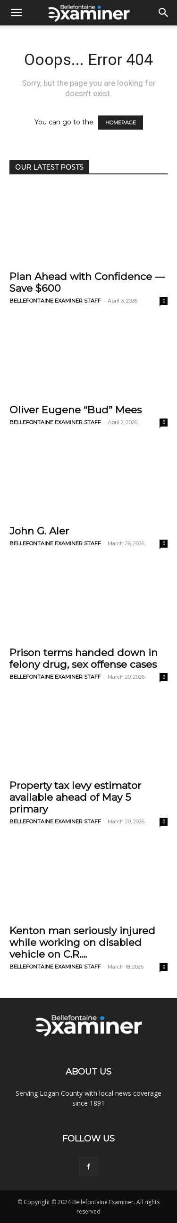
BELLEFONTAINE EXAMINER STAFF (55, 300)
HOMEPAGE (120, 122)
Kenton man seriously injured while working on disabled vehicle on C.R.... (82, 942)
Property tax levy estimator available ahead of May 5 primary (75, 797)
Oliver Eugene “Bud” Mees (75, 410)
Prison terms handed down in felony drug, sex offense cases (83, 658)
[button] (16, 12)
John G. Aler (39, 531)
